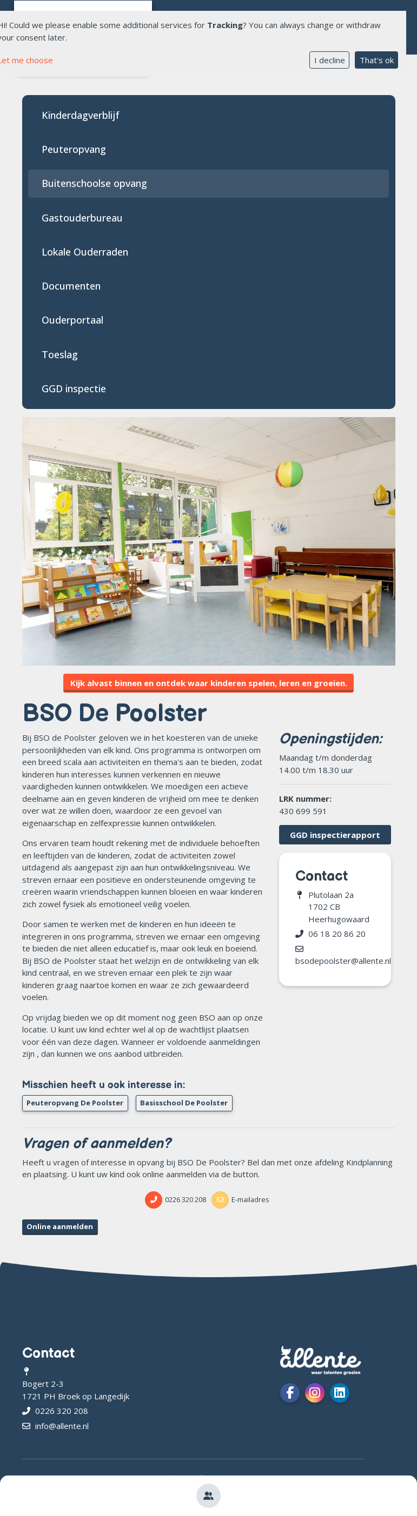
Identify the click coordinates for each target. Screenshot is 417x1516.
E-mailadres (250, 1199)
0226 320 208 (185, 1199)
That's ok (377, 60)
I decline (329, 60)
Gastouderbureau (82, 217)
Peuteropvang (74, 149)
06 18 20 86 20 (337, 933)
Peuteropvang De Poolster (75, 1103)
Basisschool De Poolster (184, 1103)
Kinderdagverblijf (81, 115)
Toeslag (60, 354)
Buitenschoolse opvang (94, 183)
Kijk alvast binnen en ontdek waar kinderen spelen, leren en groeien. (208, 682)
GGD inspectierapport (335, 834)
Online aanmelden (60, 1226)
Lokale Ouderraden (85, 251)
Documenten (71, 285)
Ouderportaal (72, 319)
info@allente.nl (62, 1425)
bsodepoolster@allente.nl (343, 960)
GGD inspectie (74, 388)
